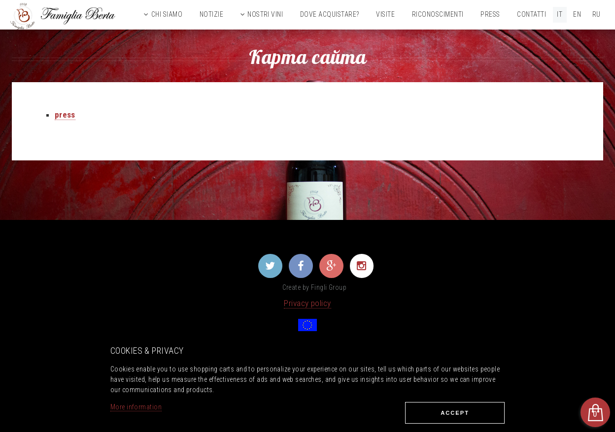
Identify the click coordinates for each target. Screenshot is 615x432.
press (65, 115)
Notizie (211, 14)
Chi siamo (166, 14)
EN (577, 14)
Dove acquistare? (329, 14)
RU (596, 14)
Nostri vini (265, 14)
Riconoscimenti (438, 14)
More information (136, 407)
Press (490, 14)
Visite (385, 14)
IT (559, 14)
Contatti (531, 14)
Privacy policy (307, 303)
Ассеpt (455, 413)
